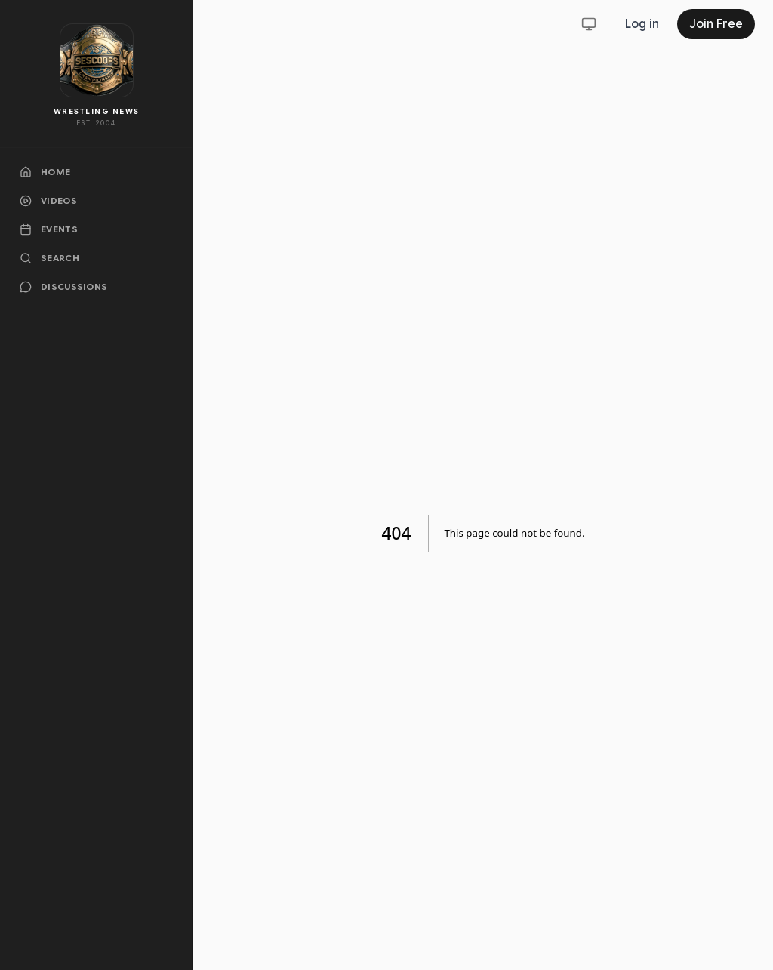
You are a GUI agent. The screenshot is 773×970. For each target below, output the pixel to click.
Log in (642, 24)
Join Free (716, 24)
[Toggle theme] (589, 24)
